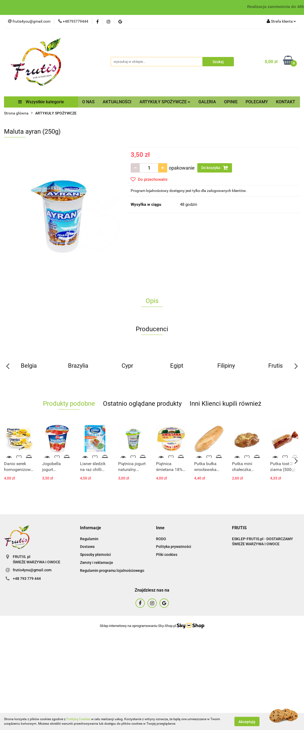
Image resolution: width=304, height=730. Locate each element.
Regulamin (89, 539)
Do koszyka (214, 167)
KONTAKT (285, 101)
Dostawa (87, 546)
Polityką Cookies (78, 719)
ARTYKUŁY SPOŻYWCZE (164, 101)
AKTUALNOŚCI (117, 101)
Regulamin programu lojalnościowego (112, 570)
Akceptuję (246, 721)
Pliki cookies (166, 554)
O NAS (88, 101)
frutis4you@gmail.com (32, 570)
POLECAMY (257, 101)
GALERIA (207, 101)
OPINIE (231, 101)
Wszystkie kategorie (41, 101)
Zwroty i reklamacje (96, 562)
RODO (161, 539)
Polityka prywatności (173, 546)
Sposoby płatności (95, 554)
